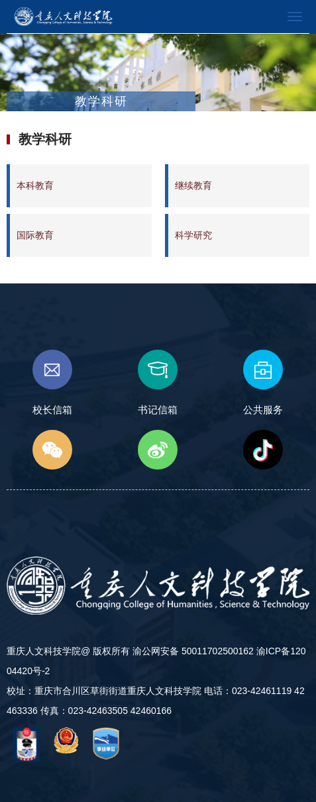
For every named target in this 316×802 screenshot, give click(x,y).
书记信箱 (158, 382)
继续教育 (193, 185)
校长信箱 (52, 382)
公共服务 (263, 382)
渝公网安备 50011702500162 (193, 651)
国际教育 (35, 235)
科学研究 (193, 235)
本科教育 (35, 185)
